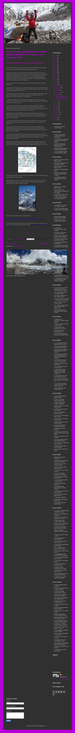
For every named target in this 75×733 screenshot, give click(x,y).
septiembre (59, 92)
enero (57, 115)
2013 (55, 81)
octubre (58, 90)
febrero (58, 112)
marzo (57, 110)
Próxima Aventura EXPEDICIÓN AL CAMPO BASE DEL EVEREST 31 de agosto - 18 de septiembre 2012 (26, 54)
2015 (55, 77)
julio (57, 101)
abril (57, 108)
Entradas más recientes (12, 243)
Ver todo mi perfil (64, 679)
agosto (57, 94)
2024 (55, 57)
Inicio (28, 243)
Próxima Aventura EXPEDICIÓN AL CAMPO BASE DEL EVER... (62, 98)
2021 (55, 64)
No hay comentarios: (20, 238)
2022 (55, 62)
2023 (55, 60)
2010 (55, 119)
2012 (55, 84)
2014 (55, 79)
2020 (55, 66)
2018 (55, 71)
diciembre (58, 85)
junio (57, 104)
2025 (55, 55)
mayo (57, 106)
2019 (55, 68)
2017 (55, 73)
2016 (55, 75)
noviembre (58, 88)
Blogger (46, 725)
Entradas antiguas (43, 243)
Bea (63, 674)
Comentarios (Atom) (18, 246)
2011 (55, 117)
